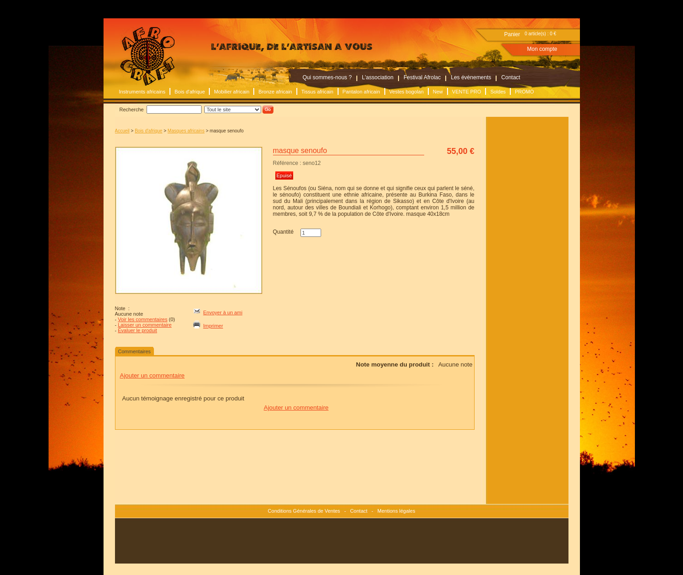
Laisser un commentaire (144, 325)
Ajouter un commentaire (152, 375)
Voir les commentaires (142, 319)
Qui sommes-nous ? (327, 77)
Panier (512, 34)
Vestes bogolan (406, 91)
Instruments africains (142, 91)
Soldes (498, 91)
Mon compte (542, 49)
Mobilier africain (231, 91)
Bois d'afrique (190, 91)
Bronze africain (275, 91)
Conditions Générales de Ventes (304, 511)
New (438, 91)
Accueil (122, 130)
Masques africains (186, 130)
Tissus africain (317, 91)
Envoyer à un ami (223, 312)
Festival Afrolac (422, 77)
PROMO (524, 91)
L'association (377, 77)
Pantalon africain (361, 91)
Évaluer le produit (137, 330)
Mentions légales (396, 511)
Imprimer (213, 326)
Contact (510, 77)
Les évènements (471, 77)
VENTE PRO (466, 91)
